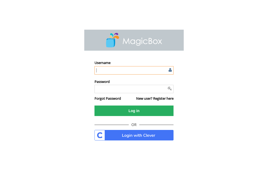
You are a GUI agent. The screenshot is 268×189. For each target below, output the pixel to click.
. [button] (134, 135)
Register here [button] (163, 98)
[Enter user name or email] (134, 70)
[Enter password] (134, 89)
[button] (107, 98)
